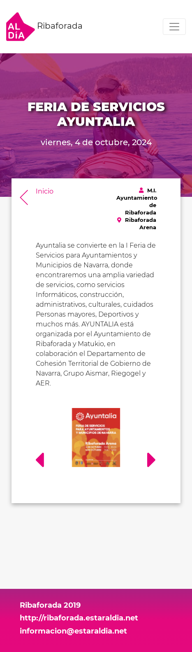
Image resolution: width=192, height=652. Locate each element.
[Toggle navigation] (174, 26)
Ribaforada (44, 26)
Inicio (44, 191)
